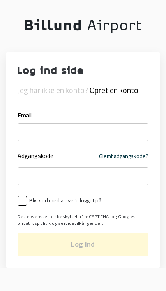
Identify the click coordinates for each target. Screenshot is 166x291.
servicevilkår (72, 223)
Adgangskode (35, 156)
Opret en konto (114, 90)
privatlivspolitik (34, 223)
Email (25, 115)
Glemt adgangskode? (123, 156)
